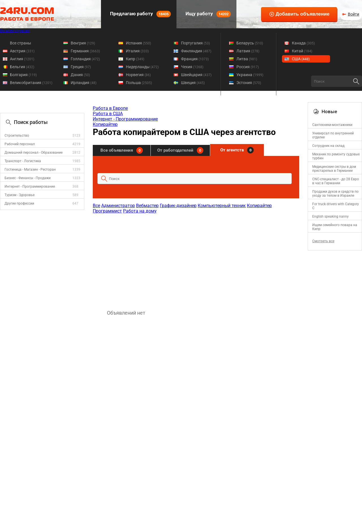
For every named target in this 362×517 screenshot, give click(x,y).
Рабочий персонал (20, 144)
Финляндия (196, 51)
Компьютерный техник (222, 205)
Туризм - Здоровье (20, 195)
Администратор (118, 205)
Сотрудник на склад (328, 146)
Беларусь (249, 43)
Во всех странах (15, 30)
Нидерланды (142, 67)
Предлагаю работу (140, 14)
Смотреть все (323, 241)
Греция (81, 67)
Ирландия (83, 82)
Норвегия (138, 74)
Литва (246, 59)
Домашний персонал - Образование (34, 153)
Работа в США (108, 113)
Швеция (193, 82)
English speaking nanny (330, 216)
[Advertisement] (196, 259)
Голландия (85, 59)
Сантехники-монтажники (332, 125)
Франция (195, 59)
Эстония (248, 82)
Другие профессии (19, 203)
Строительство (17, 136)
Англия (22, 59)
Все (96, 205)
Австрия (22, 51)
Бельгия (22, 67)
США (301, 59)
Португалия (195, 43)
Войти (353, 14)
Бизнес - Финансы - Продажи (28, 178)
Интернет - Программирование (30, 186)
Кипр (135, 59)
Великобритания (31, 82)
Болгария (23, 74)
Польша (139, 82)
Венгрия (83, 43)
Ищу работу (207, 14)
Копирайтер (105, 124)
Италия (137, 51)
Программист (107, 211)
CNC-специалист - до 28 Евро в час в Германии (335, 181)
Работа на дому (140, 211)
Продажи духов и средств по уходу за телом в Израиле (335, 194)
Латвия (247, 51)
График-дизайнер (178, 205)
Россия (247, 67)
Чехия (192, 67)
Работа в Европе (110, 108)
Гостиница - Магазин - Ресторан (30, 169)
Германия (85, 51)
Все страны (20, 43)
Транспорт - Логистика (23, 161)
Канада (303, 43)
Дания (80, 74)
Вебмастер (147, 205)
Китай (302, 51)
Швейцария (196, 74)
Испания (138, 43)
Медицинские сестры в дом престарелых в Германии (334, 169)
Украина (249, 74)
